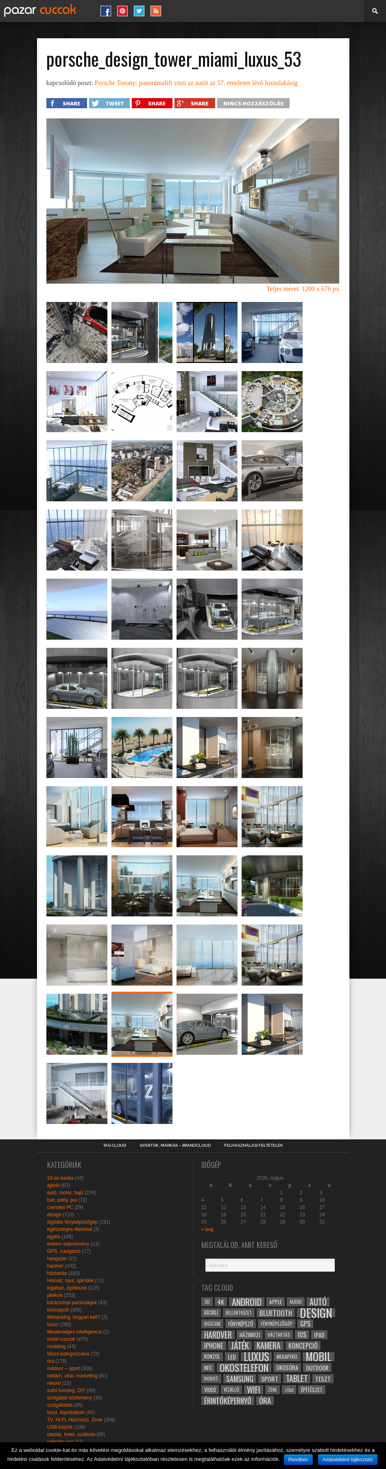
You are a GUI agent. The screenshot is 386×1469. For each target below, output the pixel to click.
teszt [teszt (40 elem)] (323, 1378)
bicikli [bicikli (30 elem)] (211, 1312)
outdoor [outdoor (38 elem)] (317, 1367)
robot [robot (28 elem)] (211, 1378)
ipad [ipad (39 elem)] (319, 1334)
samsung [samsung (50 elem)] (239, 1378)
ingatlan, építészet (67, 1288)
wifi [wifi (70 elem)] (253, 1389)
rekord (54, 1383)
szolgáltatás (60, 1405)
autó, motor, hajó (65, 1193)
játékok (55, 1295)
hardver (55, 1266)
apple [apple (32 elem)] (275, 1302)
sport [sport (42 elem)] (269, 1378)
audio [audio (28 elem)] (296, 1301)
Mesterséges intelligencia (74, 1332)
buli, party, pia (62, 1200)
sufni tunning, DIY (66, 1390)
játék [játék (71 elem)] (240, 1345)
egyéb (54, 1236)
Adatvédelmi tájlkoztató (348, 1459)
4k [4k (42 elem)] (221, 1301)
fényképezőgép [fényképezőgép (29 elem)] (276, 1323)
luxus (53, 1324)
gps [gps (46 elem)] (305, 1323)
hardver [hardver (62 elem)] (218, 1334)
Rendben (298, 1459)
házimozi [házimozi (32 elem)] (250, 1335)
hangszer (57, 1258)
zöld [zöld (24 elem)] (289, 1389)
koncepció (58, 1310)
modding (56, 1346)
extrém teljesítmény (68, 1244)
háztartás (57, 1273)
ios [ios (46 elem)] (302, 1334)
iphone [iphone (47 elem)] (213, 1345)
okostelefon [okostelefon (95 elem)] (244, 1367)
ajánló (53, 1185)
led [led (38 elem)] (232, 1356)
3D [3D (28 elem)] (207, 1301)
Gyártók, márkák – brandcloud (175, 1145)
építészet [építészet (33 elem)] (312, 1390)
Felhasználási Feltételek (253, 1145)
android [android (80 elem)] (247, 1301)
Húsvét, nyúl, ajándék (70, 1280)
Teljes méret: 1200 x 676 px (302, 288)
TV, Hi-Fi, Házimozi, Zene (74, 1420)
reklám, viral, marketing (72, 1376)
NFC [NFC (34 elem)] (208, 1367)
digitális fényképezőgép (72, 1222)
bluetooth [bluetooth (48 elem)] (276, 1312)
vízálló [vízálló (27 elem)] (231, 1389)
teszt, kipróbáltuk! (66, 1412)
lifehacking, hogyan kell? (73, 1317)
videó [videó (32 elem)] (210, 1390)
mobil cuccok (61, 1339)
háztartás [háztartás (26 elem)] (279, 1334)
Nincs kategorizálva (68, 1354)
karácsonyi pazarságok (72, 1302)
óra (50, 1361)
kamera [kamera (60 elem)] (269, 1345)
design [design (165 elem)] (316, 1312)
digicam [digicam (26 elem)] (212, 1323)
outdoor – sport (63, 1368)
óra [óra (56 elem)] (265, 1400)
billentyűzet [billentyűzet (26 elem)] (239, 1312)
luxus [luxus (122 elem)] (256, 1356)
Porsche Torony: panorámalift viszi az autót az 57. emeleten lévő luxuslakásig (196, 82)
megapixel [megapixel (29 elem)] (287, 1356)
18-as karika (60, 1178)
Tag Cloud (114, 1145)
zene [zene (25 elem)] (272, 1389)
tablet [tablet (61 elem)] (296, 1378)
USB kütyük (60, 1427)
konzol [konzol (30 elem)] (212, 1356)
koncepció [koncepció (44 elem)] (303, 1345)
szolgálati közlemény (69, 1398)
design (54, 1215)
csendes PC (60, 1207)
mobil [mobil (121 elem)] (318, 1356)
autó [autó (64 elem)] (318, 1301)
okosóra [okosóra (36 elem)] (287, 1367)
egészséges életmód (69, 1229)
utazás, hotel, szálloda (71, 1434)
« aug (207, 1229)
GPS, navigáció (64, 1251)
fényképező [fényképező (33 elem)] (240, 1324)
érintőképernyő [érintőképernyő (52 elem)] (227, 1400)
